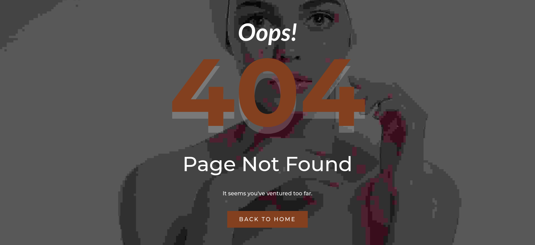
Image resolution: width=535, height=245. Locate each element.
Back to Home (267, 219)
